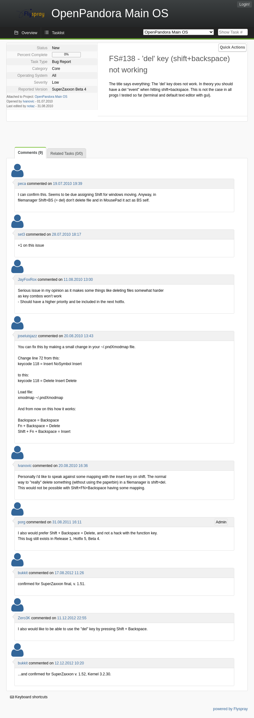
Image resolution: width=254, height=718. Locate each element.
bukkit (23, 573)
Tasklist (58, 33)
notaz (30, 106)
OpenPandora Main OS (51, 96)
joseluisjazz (27, 336)
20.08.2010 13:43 (78, 336)
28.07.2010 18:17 (66, 234)
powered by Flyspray (230, 709)
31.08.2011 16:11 (66, 522)
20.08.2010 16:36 (73, 466)
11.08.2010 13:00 (78, 279)
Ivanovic (28, 101)
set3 (21, 234)
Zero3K (24, 618)
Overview (29, 33)
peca (22, 183)
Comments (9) (30, 152)
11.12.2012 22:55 (71, 618)
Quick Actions (232, 47)
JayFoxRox (27, 279)
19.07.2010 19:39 (67, 183)
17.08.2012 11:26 (69, 573)
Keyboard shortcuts (29, 697)
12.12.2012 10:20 (69, 663)
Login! (244, 4)
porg (21, 522)
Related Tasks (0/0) (66, 153)
